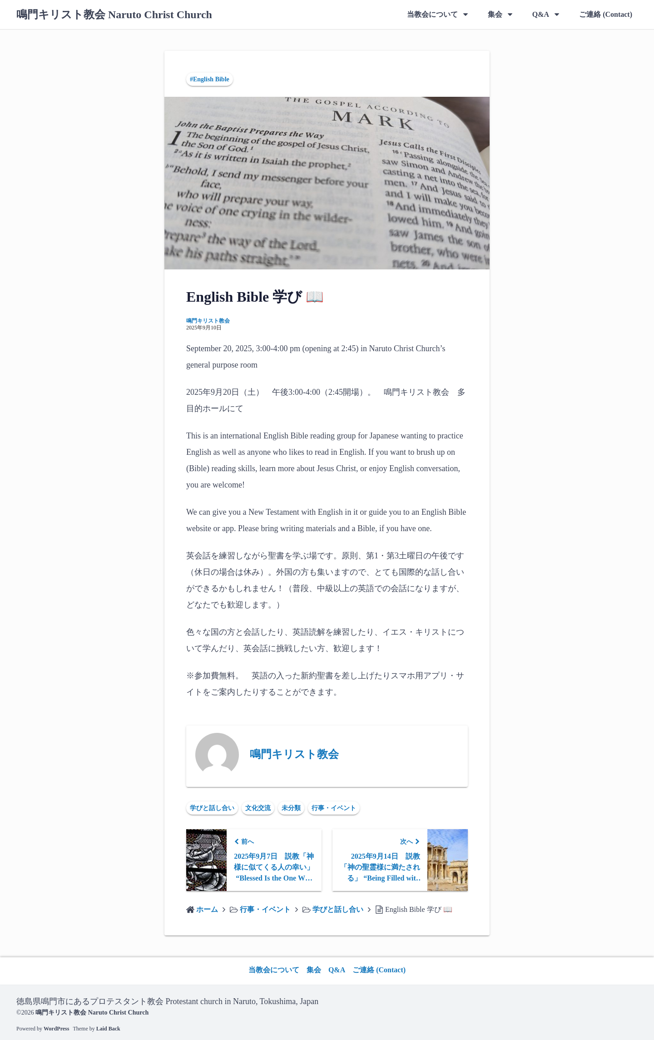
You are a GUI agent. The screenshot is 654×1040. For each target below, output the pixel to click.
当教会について (432, 14)
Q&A (540, 14)
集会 (495, 14)
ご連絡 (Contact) (605, 14)
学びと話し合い (212, 808)
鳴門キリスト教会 (208, 321)
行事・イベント (334, 808)
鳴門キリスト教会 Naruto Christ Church (114, 14)
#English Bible (209, 79)
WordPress (56, 1028)
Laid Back (108, 1028)
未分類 (291, 808)
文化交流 (258, 808)
